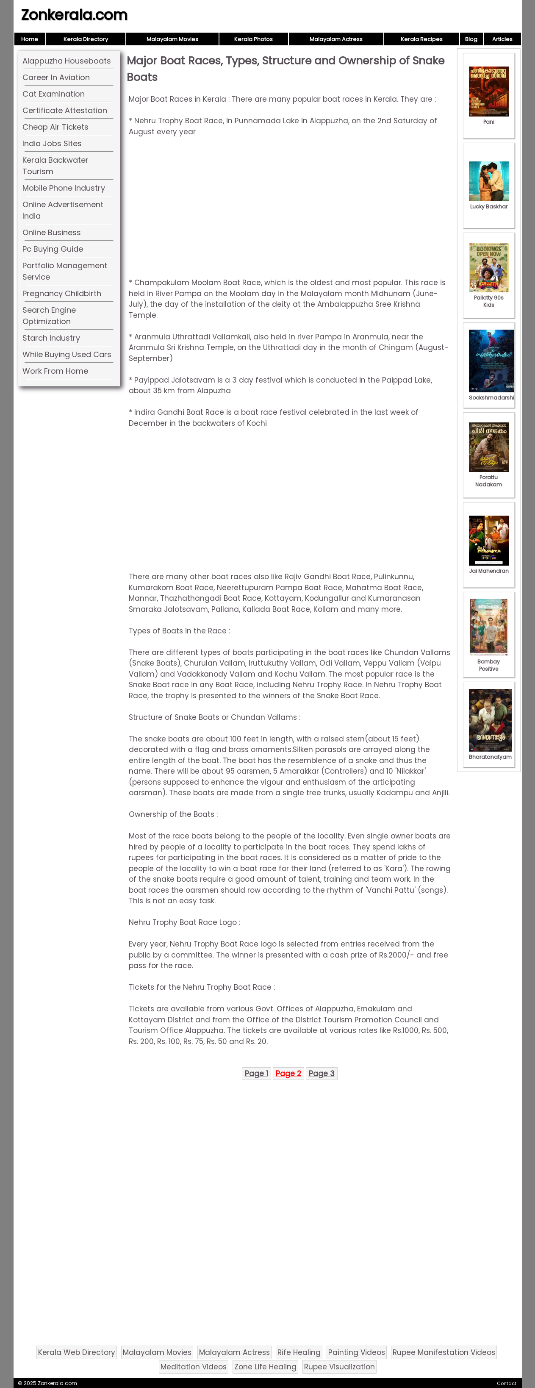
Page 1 (256, 1074)
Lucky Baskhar (489, 203)
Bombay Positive (489, 661)
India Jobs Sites (52, 143)
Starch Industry (51, 338)
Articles (502, 39)
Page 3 (322, 1074)
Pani (489, 118)
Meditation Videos (194, 1367)
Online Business (51, 232)
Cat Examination (53, 94)
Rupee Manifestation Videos (444, 1352)
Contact (506, 1383)
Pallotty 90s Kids (489, 297)
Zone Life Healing (265, 1367)
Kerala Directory (86, 39)
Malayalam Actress (336, 39)
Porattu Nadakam (489, 477)
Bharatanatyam (490, 753)
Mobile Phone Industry (63, 188)
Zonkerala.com (74, 15)
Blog (471, 39)
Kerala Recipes (422, 39)
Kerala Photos (253, 39)
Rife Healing (299, 1352)
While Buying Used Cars (66, 354)
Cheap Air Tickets (55, 127)
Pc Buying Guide (52, 249)
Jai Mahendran (489, 567)
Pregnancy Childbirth (61, 293)
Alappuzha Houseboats (66, 61)
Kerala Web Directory (76, 1352)
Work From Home (55, 371)
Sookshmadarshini (494, 394)
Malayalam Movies (172, 39)
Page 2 (288, 1074)
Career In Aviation (56, 77)
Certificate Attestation (64, 110)
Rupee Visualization (339, 1367)
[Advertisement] (290, 207)
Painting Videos (356, 1352)
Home (29, 39)
